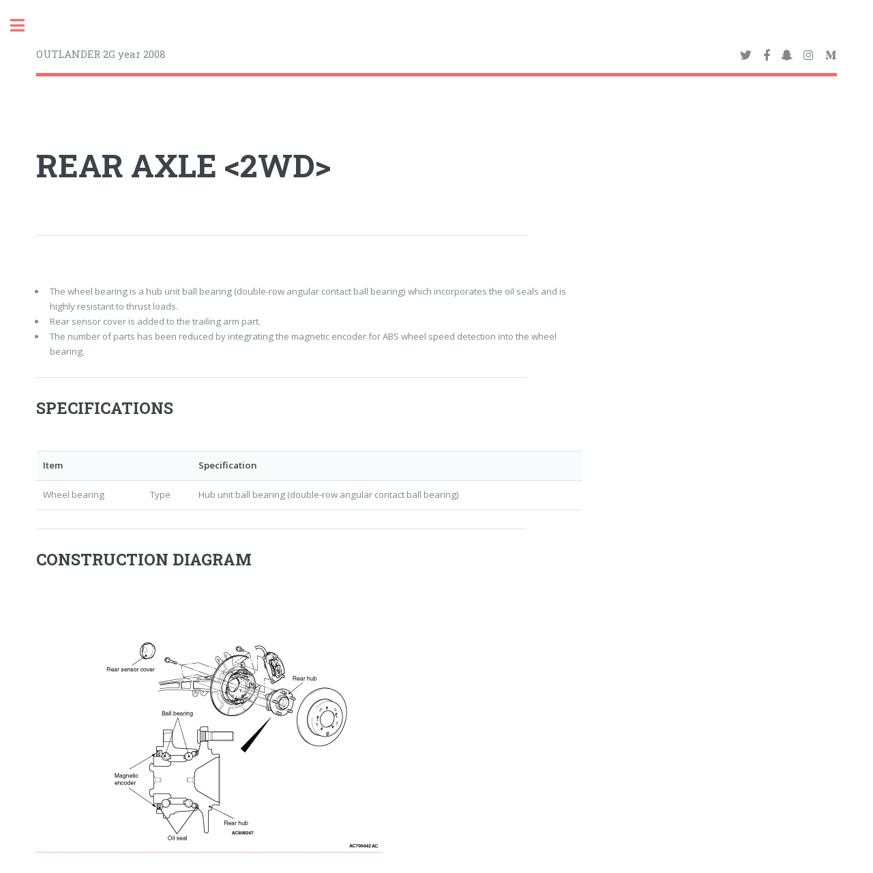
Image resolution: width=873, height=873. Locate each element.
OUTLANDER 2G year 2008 (101, 54)
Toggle (24, 25)
